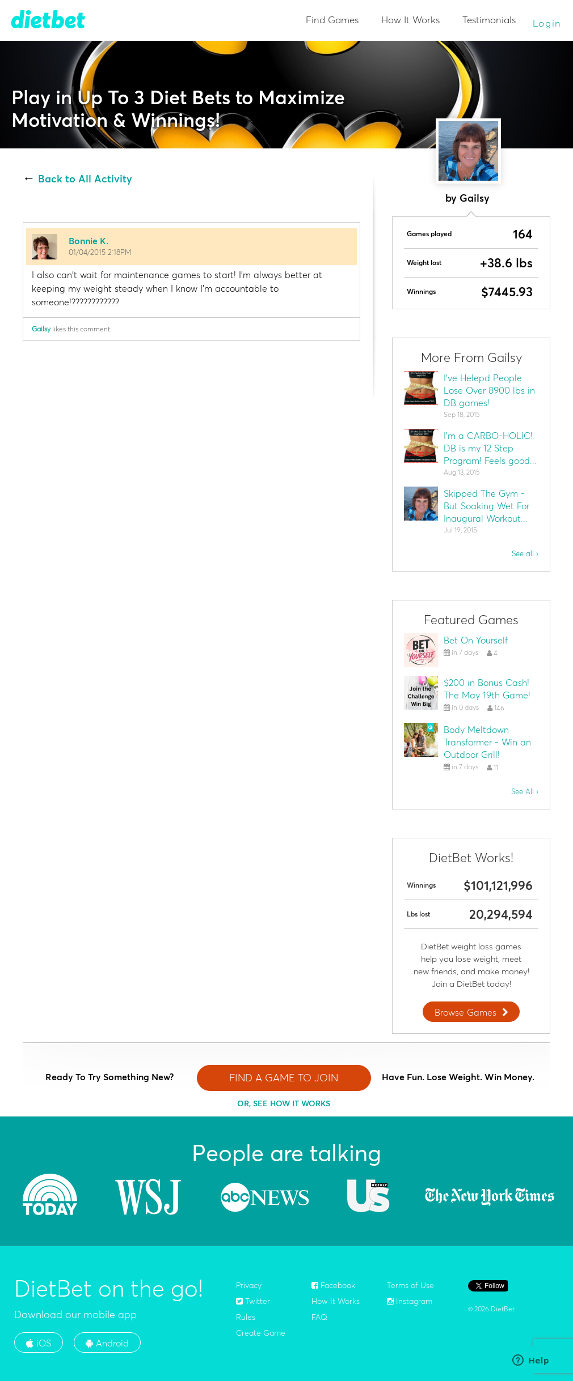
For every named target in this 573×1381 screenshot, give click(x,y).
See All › (524, 791)
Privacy (249, 1285)
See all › (525, 553)
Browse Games (473, 1012)
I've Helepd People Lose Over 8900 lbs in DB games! (489, 390)
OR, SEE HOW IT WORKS (283, 1103)
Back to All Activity (85, 179)
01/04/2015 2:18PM (100, 252)
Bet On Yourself (476, 640)
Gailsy (41, 329)
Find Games (332, 19)
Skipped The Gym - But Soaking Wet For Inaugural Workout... (486, 506)
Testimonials (489, 19)
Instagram (409, 1301)
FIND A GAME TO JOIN (283, 1077)
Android (107, 1343)
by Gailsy (467, 197)
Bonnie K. (88, 240)
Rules (245, 1317)
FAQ (319, 1317)
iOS (38, 1343)
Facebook (333, 1285)
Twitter (253, 1301)
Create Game (260, 1333)
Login (547, 23)
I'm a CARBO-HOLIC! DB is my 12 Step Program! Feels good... (490, 448)
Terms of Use (410, 1285)
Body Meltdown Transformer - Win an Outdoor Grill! (487, 742)
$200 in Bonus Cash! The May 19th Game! (487, 689)
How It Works (410, 19)
